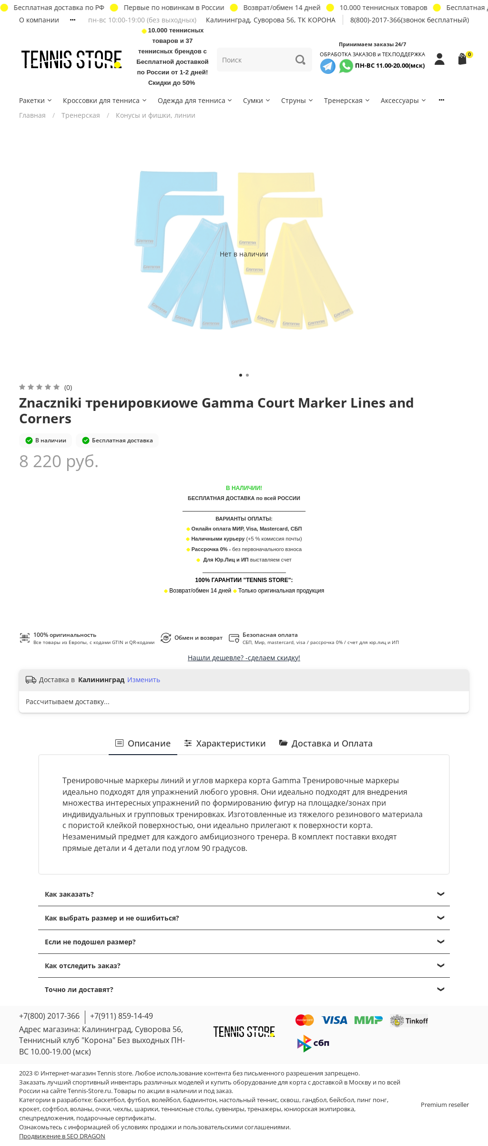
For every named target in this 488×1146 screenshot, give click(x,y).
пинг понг (372, 1100)
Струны (297, 100)
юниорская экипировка (319, 1109)
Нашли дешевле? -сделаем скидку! (244, 657)
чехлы (122, 1109)
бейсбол (341, 1100)
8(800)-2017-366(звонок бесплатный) (409, 19)
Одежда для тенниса (196, 100)
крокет (29, 1109)
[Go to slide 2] (247, 375)
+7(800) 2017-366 (49, 1016)
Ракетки (36, 100)
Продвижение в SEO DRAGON (62, 1136)
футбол (138, 1100)
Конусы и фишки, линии (155, 115)
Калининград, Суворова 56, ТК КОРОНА (271, 19)
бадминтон (199, 1100)
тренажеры (264, 1109)
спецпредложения (46, 1118)
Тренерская (347, 100)
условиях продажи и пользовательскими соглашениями (205, 1127)
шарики (146, 1109)
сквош (289, 1100)
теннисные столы (187, 1109)
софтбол (54, 1109)
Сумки (257, 100)
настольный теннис (248, 1100)
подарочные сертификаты (115, 1118)
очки (102, 1109)
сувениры (229, 1109)
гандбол (314, 1100)
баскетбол (109, 1100)
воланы (81, 1109)
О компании (39, 19)
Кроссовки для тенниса (105, 100)
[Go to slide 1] (240, 375)
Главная (32, 115)
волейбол (166, 1100)
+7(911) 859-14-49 (121, 1016)
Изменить (143, 679)
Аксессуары (404, 100)
